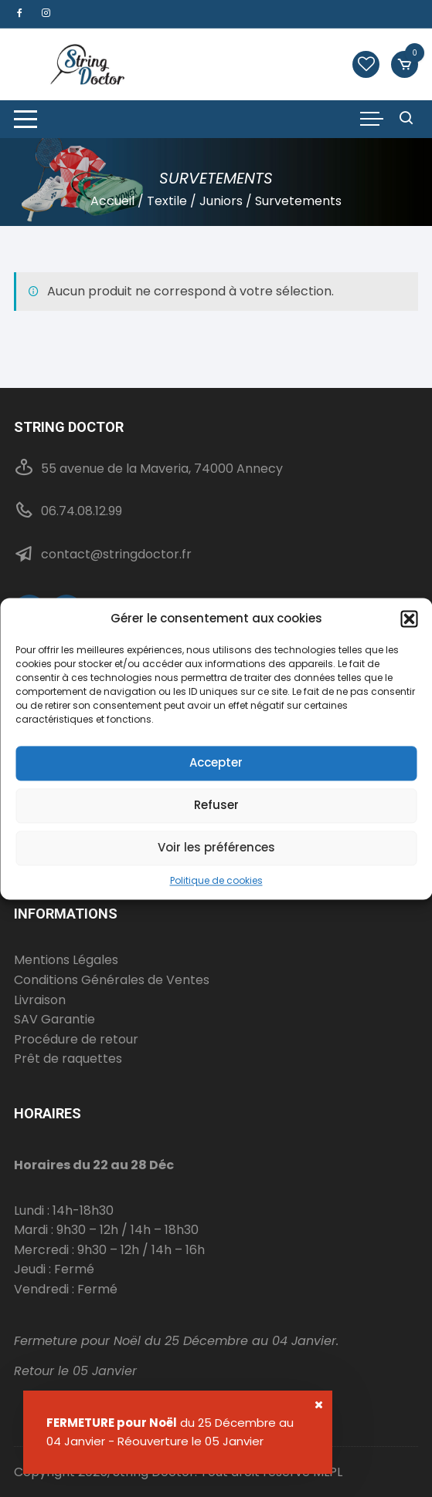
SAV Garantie (54, 1019)
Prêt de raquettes (68, 1058)
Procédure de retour (76, 1039)
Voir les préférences (216, 847)
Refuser (216, 805)
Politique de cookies (216, 880)
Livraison (40, 1000)
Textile (167, 201)
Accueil (112, 201)
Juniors (221, 201)
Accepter (216, 762)
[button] (409, 618)
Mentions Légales (66, 960)
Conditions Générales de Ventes (111, 980)
